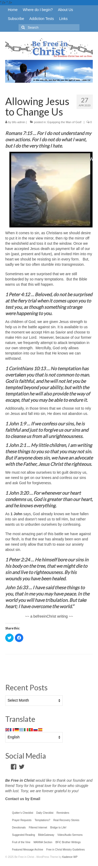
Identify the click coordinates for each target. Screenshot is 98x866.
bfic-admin (18, 122)
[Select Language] (34, 737)
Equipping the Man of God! (64, 122)
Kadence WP (69, 856)
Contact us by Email (22, 799)
